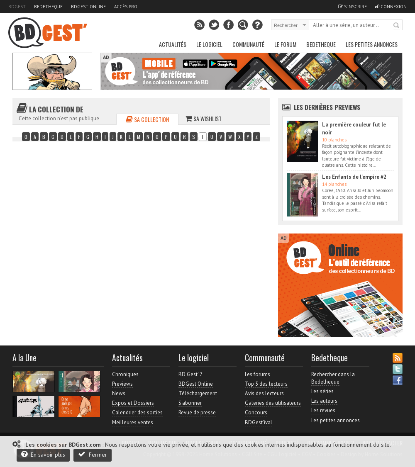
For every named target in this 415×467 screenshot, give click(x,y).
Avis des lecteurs (264, 393)
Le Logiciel (209, 44)
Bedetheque (48, 7)
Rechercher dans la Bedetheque (333, 378)
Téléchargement (197, 393)
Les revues (323, 410)
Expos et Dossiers (133, 402)
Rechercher (396, 25)
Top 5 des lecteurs (266, 383)
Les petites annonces (372, 44)
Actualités (172, 44)
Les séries (322, 391)
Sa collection (147, 119)
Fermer (92, 454)
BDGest (17, 7)
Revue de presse (197, 412)
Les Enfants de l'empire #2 (354, 176)
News (118, 393)
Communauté (248, 44)
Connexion (391, 7)
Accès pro (125, 7)
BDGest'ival (258, 422)
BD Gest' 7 (190, 374)
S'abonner (190, 402)
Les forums (257, 374)
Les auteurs (324, 400)
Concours (256, 412)
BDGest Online (88, 7)
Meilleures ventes (132, 422)
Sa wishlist (203, 118)
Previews (122, 383)
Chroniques (125, 374)
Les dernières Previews (327, 107)
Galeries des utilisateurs (273, 402)
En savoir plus (43, 454)
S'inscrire (352, 7)
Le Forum (285, 44)
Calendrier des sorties (137, 412)
